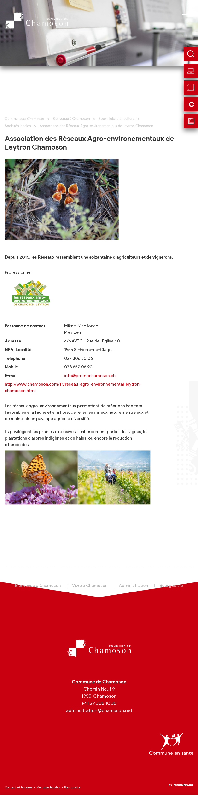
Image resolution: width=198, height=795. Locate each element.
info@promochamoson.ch (90, 375)
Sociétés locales (18, 126)
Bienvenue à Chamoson (71, 118)
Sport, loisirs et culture (116, 118)
